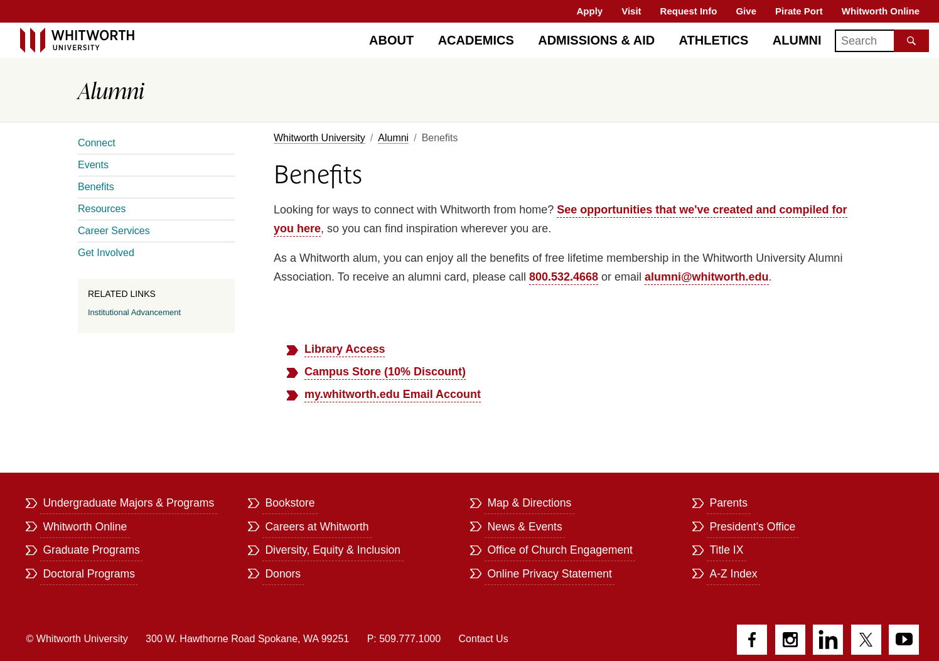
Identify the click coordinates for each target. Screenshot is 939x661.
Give (746, 11)
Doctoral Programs (89, 573)
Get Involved (106, 252)
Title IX (726, 550)
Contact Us (483, 638)
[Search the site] (911, 41)
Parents (728, 503)
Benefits (96, 186)
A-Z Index (733, 573)
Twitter (866, 640)
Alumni (797, 40)
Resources (102, 208)
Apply (590, 11)
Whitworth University (319, 137)
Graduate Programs (91, 550)
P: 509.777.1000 (404, 638)
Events (93, 164)
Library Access (344, 349)
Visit (631, 11)
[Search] (882, 41)
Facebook (752, 640)
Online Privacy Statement (549, 573)
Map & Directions (529, 503)
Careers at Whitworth (316, 526)
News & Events (524, 526)
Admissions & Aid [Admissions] (596, 40)
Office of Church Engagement (559, 550)
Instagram (790, 640)
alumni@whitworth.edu (707, 277)
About (391, 40)
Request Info (688, 11)
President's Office (752, 526)
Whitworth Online (881, 11)
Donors (283, 573)
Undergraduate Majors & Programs (128, 503)
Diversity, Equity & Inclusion (332, 550)
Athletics (714, 40)
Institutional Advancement (134, 312)
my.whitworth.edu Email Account (392, 394)
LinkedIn (828, 640)
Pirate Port (799, 11)
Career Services (114, 230)
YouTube (904, 640)
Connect (96, 142)
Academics (476, 40)
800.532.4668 (563, 277)
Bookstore (289, 503)
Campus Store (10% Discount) (385, 371)
